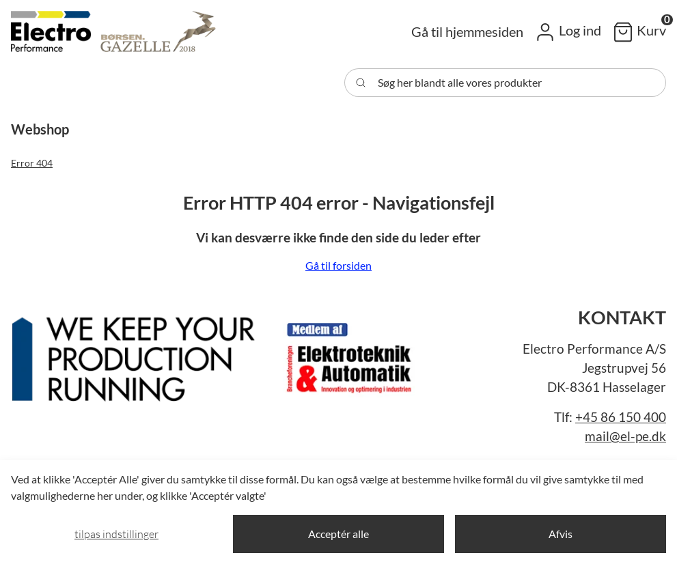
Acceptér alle (338, 533)
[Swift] (113, 31)
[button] (568, 31)
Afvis (560, 533)
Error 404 (32, 163)
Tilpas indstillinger (116, 534)
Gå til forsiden (338, 265)
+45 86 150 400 (620, 417)
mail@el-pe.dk (625, 436)
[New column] (216, 354)
